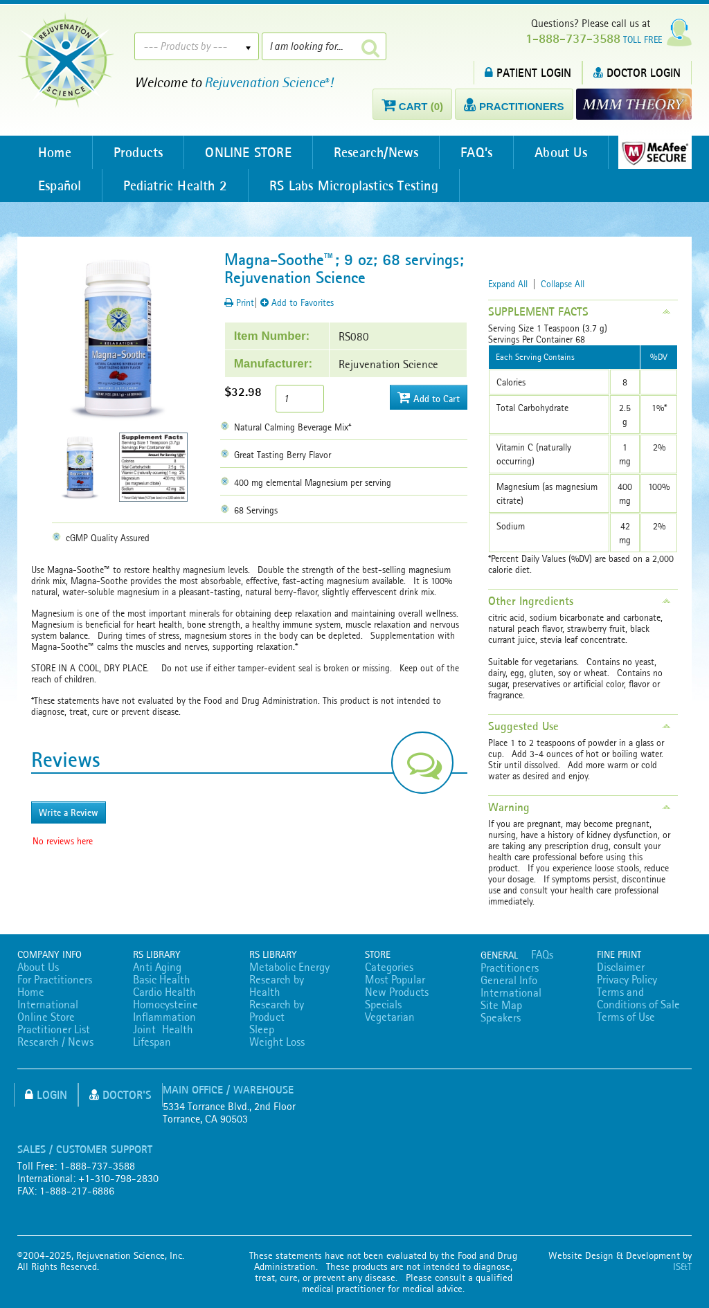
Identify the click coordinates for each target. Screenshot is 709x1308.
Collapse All (562, 283)
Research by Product (276, 1010)
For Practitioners (54, 979)
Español (59, 185)
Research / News (55, 1041)
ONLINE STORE (248, 152)
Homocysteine (165, 1004)
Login (46, 1094)
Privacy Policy (627, 979)
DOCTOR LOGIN (637, 72)
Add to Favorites (297, 302)
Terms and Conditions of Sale (638, 997)
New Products (397, 991)
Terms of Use (626, 1016)
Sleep (261, 1029)
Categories (389, 967)
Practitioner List (53, 1029)
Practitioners (510, 967)
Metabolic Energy (289, 967)
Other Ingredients (530, 601)
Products (138, 152)
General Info (509, 980)
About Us (561, 152)
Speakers (501, 1017)
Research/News (376, 152)
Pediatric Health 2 (175, 185)
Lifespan (152, 1041)
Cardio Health (164, 991)
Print (239, 302)
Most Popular (395, 979)
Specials (383, 1004)
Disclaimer (621, 967)
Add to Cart (428, 397)
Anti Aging (157, 967)
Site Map (501, 1005)
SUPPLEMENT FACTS (538, 311)
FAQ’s (476, 152)
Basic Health (161, 979)
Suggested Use (523, 726)
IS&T (682, 1266)
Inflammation (164, 1016)
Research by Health (276, 985)
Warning (509, 807)
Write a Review (68, 812)
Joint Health (163, 1029)
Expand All (508, 283)
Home (54, 152)
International (47, 1004)
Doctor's (120, 1094)
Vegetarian (390, 1016)
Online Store (46, 1016)
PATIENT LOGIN (528, 72)
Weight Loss (277, 1041)
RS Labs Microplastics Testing (353, 185)
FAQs (542, 954)
